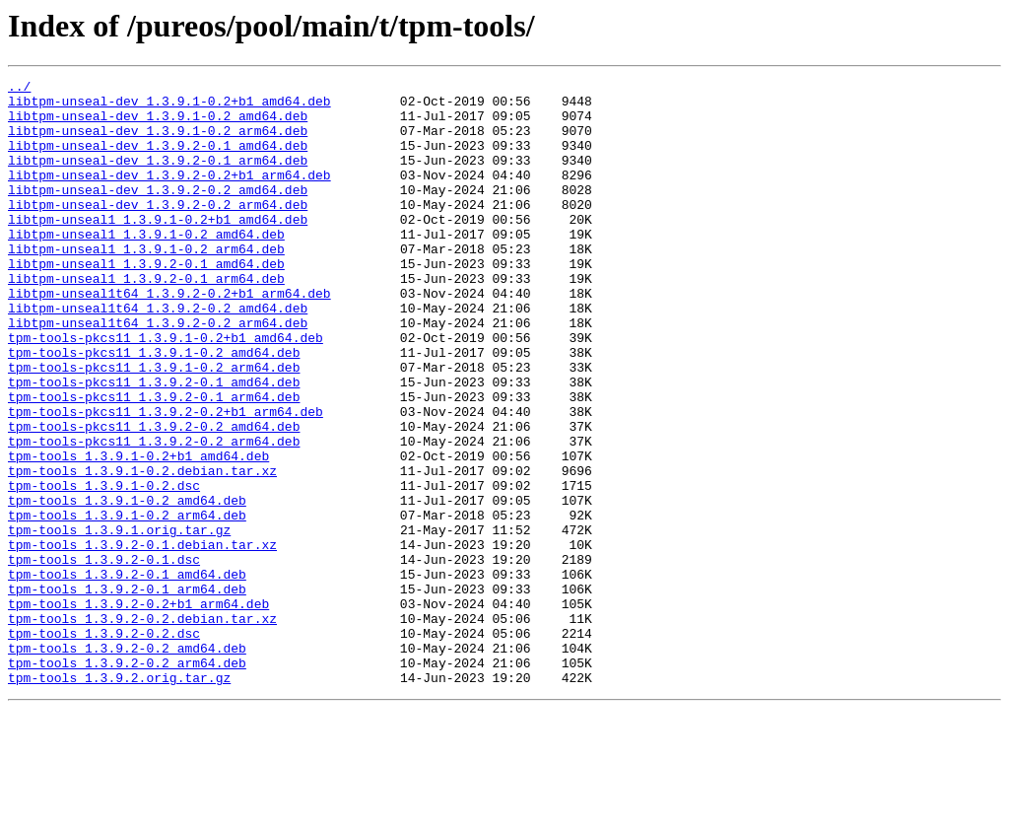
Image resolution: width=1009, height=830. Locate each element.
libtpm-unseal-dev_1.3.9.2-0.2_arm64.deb (157, 231)
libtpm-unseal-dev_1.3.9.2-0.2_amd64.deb (157, 213)
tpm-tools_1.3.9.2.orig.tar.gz (119, 798)
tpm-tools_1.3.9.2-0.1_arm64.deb (127, 692)
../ (19, 89)
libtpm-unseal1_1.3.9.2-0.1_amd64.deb (146, 302)
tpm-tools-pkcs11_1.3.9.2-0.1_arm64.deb (154, 461)
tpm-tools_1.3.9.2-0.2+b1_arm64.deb (138, 710)
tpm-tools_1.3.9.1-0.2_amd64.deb (127, 585)
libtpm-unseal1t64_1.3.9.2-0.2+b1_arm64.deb (169, 337)
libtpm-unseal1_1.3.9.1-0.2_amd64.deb (146, 266)
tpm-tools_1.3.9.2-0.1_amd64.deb (127, 674)
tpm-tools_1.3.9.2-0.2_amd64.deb (127, 763)
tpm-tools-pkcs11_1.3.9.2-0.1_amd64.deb (154, 443)
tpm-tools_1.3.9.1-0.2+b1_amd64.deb (138, 532)
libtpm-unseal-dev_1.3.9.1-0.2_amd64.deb (157, 124)
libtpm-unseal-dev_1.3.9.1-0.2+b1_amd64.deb (169, 106)
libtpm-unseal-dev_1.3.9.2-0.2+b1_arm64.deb (169, 195)
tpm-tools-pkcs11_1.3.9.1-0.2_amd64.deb (154, 408)
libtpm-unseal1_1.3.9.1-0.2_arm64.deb (146, 284)
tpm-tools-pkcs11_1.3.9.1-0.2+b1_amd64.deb (165, 390)
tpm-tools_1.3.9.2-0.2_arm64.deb (127, 781)
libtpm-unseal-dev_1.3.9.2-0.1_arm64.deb (157, 177)
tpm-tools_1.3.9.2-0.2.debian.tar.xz (142, 727)
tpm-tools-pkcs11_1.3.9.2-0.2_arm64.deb (154, 514)
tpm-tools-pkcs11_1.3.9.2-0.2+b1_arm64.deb (165, 479)
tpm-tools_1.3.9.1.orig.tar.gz (119, 621)
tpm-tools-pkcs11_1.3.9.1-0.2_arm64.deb (154, 426)
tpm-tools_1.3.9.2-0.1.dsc (104, 656)
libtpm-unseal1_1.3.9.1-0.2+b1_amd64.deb (157, 248)
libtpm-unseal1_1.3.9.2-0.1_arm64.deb (146, 319)
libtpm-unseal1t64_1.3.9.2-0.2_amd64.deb (157, 355)
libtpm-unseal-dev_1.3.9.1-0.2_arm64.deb (157, 142)
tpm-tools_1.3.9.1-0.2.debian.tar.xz (142, 550)
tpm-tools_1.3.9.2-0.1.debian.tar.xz (142, 639)
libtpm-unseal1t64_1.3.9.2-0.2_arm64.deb (157, 372)
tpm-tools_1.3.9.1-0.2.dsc (104, 568)
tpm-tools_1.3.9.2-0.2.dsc (104, 745)
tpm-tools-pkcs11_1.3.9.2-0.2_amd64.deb (154, 497)
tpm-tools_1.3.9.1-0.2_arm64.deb (127, 603)
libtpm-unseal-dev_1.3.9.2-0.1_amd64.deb (157, 160)
